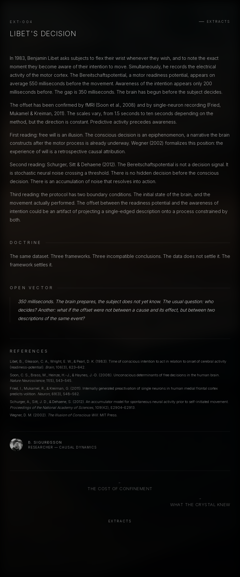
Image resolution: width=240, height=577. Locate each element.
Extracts (218, 21)
